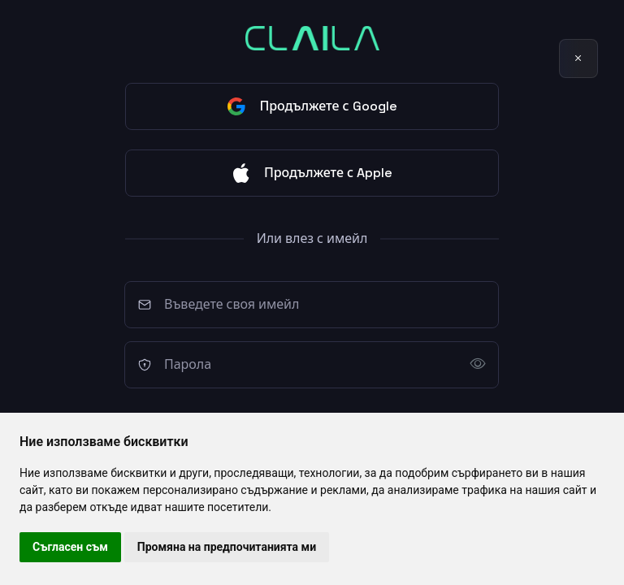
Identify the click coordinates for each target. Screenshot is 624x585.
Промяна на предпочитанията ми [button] (226, 546)
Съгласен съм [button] (70, 546)
